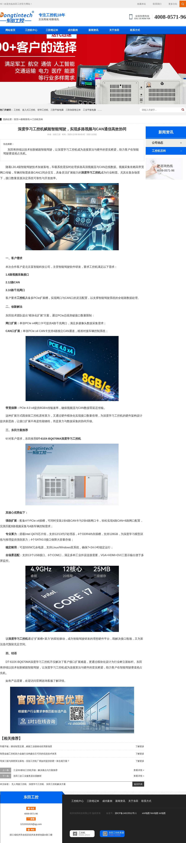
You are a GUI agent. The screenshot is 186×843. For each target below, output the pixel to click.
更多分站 (172, 4)
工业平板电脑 (89, 110)
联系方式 (135, 30)
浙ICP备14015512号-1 (126, 813)
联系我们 (157, 4)
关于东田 (114, 30)
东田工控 (17, 4)
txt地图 (162, 813)
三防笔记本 (52, 30)
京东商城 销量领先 (52, 16)
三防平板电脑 (57, 110)
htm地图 (154, 813)
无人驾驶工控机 (19, 784)
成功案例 (73, 30)
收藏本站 (141, 4)
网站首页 (10, 30)
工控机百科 (37, 119)
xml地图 (146, 813)
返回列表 (138, 784)
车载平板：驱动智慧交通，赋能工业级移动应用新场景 (26, 746)
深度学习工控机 (36, 784)
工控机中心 (31, 30)
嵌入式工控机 (28, 110)
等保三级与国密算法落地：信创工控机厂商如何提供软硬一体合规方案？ (34, 761)
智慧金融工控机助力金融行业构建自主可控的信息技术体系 (28, 753)
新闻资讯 (93, 30)
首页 (16, 119)
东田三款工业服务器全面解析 (27, 776)
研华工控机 (43, 110)
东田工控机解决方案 (56, 784)
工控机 (17, 110)
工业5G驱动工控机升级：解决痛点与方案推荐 (35, 770)
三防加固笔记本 (73, 110)
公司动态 (157, 142)
